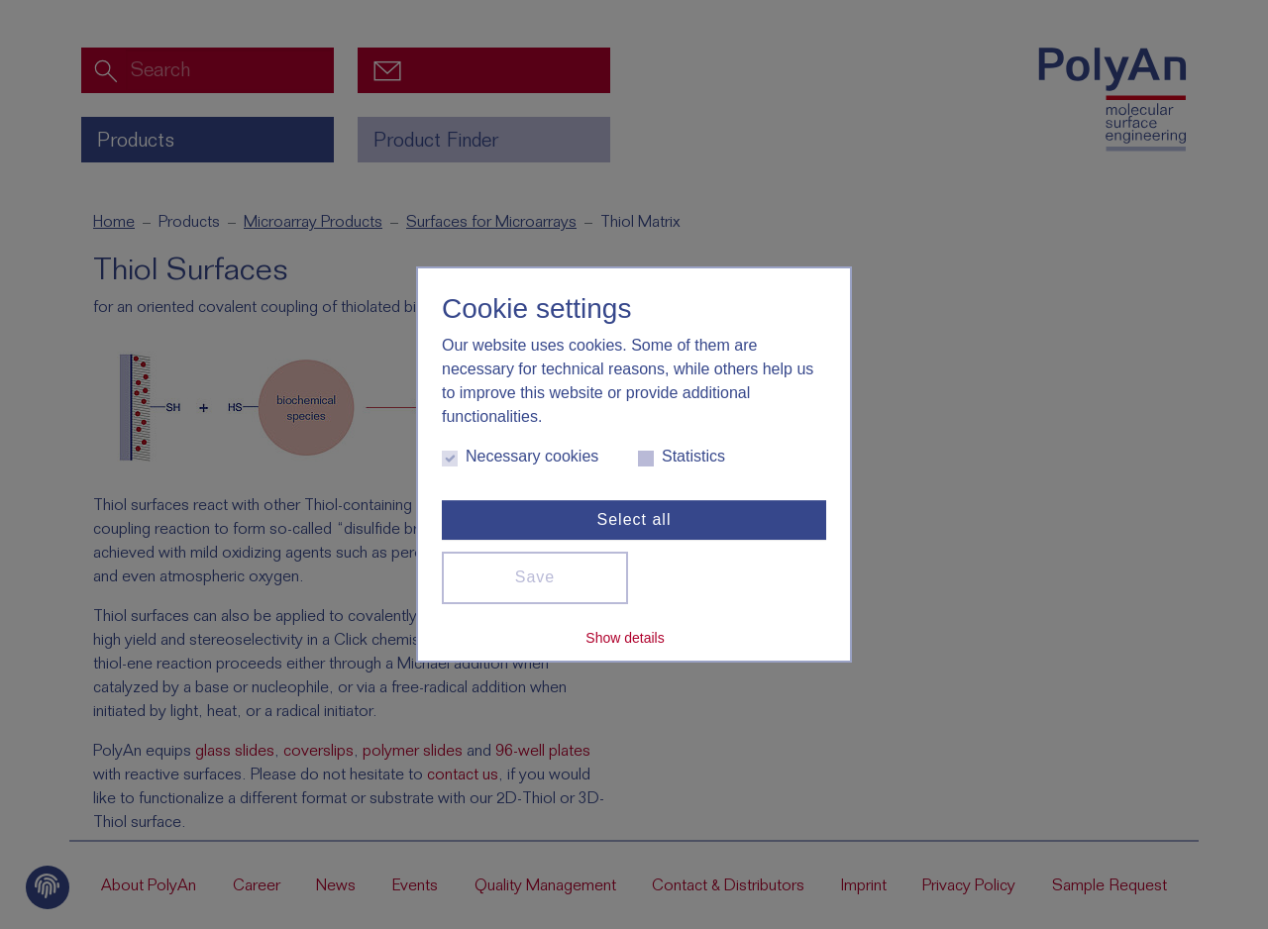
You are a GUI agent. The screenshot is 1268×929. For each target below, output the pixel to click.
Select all (634, 519)
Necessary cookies (520, 457)
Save (535, 576)
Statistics (681, 457)
